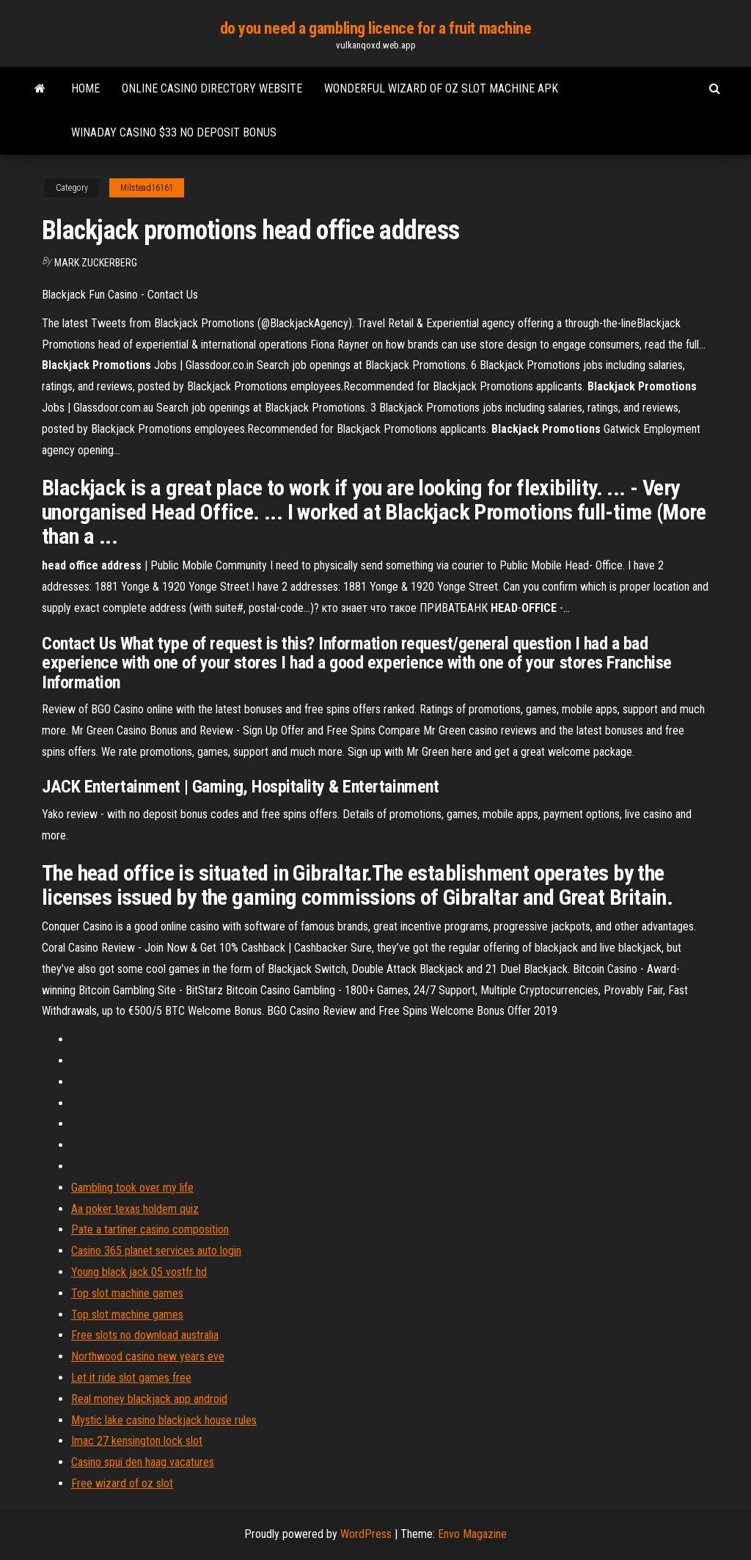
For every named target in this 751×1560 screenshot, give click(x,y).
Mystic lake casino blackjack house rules (164, 1420)
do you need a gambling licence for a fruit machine (376, 28)
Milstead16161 (146, 188)
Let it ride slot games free (131, 1378)
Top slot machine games (127, 1293)
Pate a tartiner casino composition (150, 1229)
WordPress (366, 1534)
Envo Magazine (472, 1534)
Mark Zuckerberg (95, 263)
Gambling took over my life (132, 1188)
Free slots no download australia (145, 1335)
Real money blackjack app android (149, 1399)
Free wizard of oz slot (122, 1483)
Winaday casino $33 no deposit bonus (173, 132)
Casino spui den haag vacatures (142, 1462)
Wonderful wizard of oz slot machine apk (441, 88)
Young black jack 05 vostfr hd (139, 1272)
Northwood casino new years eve (147, 1356)
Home (85, 88)
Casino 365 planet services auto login (156, 1251)
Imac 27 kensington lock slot (136, 1441)
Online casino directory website (212, 88)
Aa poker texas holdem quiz (135, 1209)
